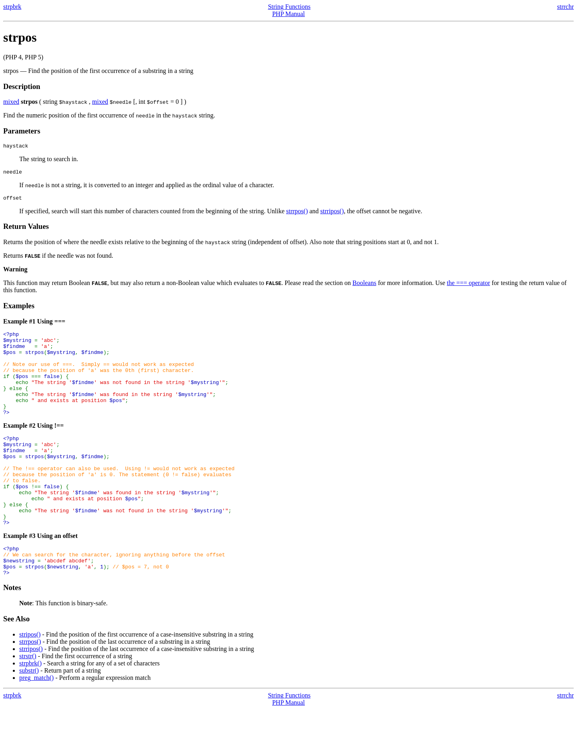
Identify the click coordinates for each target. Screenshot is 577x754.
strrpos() (297, 214)
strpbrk (12, 6)
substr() (29, 715)
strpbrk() (30, 707)
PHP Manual (288, 13)
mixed (11, 101)
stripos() (29, 678)
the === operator (468, 286)
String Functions (289, 6)
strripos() (332, 214)
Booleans (365, 286)
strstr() (27, 700)
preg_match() (36, 722)
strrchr (565, 6)
